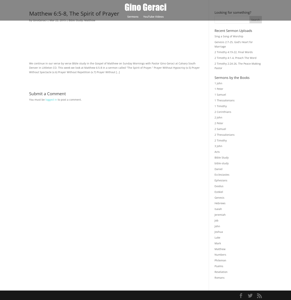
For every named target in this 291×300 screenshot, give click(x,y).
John (217, 226)
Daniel (219, 169)
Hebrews (220, 203)
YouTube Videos (153, 16)
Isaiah (218, 209)
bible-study (222, 163)
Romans (220, 277)
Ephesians (221, 180)
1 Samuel (220, 94)
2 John (218, 117)
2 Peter (219, 123)
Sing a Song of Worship (229, 36)
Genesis (219, 197)
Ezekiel (219, 192)
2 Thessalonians (225, 134)
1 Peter (219, 89)
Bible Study (222, 157)
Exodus (219, 186)
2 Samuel (220, 129)
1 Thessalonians (225, 100)
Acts (217, 152)
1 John (218, 83)
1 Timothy (221, 106)
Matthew (220, 249)
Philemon (220, 260)
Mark (218, 243)
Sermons (132, 16)
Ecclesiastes (222, 174)
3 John (218, 146)
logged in (51, 99)
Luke (217, 237)
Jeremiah (220, 214)
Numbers (220, 254)
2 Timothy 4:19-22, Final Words (234, 52)
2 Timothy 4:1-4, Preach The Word (235, 58)
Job (216, 220)
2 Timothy (221, 140)
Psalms (219, 266)
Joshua (219, 232)
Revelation (221, 272)
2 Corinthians (223, 112)
